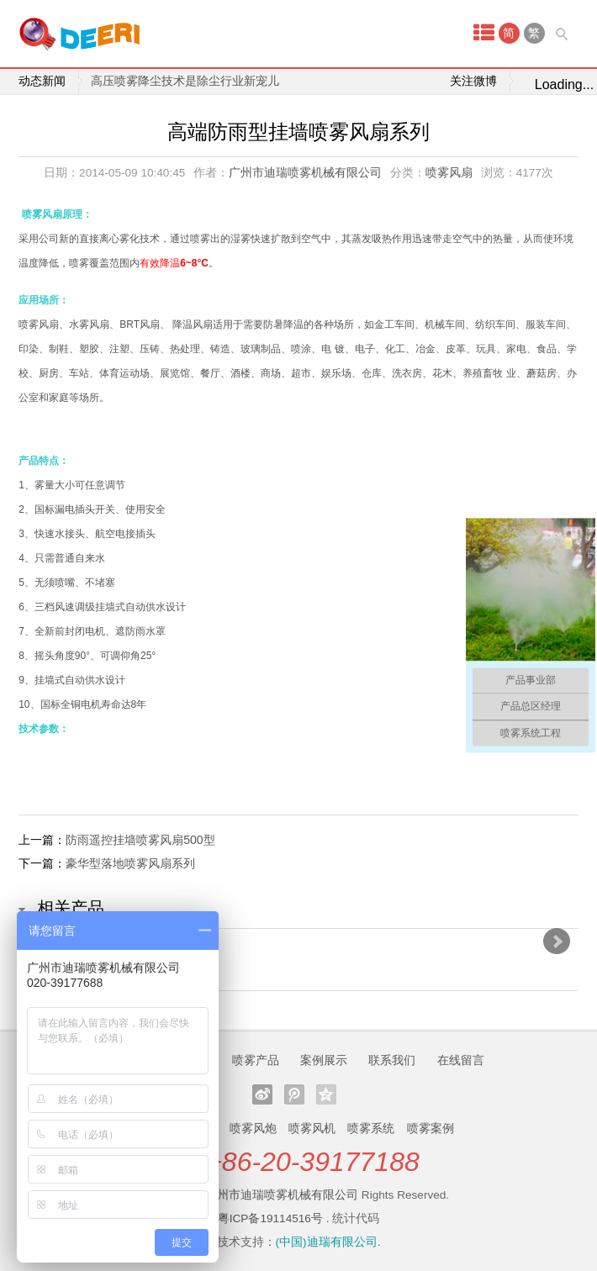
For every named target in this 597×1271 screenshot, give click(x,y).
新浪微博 (262, 1094)
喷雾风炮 (253, 1128)
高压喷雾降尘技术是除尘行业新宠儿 (185, 81)
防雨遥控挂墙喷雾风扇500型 (140, 839)
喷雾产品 (255, 1060)
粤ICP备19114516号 (270, 1218)
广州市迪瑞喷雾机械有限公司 (305, 172)
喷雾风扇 (449, 172)
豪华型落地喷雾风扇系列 (130, 863)
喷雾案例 (430, 1128)
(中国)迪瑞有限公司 (327, 1242)
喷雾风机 (311, 1128)
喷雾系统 (370, 1128)
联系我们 (391, 1060)
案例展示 (323, 1060)
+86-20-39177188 (313, 1162)
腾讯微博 (294, 1094)
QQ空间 (326, 1094)
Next (556, 941)
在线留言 (460, 1060)
